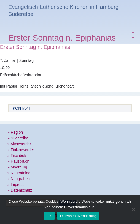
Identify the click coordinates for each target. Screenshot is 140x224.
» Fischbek (16, 155)
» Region (15, 132)
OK (49, 216)
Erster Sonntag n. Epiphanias (62, 38)
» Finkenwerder (20, 149)
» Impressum (18, 184)
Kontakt (22, 108)
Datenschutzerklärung (78, 216)
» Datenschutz (19, 190)
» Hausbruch (18, 161)
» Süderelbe (17, 138)
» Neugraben (18, 178)
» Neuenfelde (18, 173)
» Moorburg (17, 167)
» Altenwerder (19, 144)
